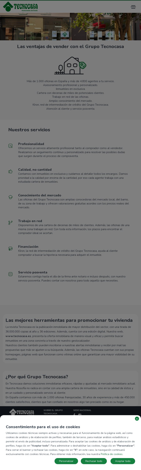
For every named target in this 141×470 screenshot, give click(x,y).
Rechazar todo (93, 461)
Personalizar (66, 461)
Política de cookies (111, 454)
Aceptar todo (123, 461)
